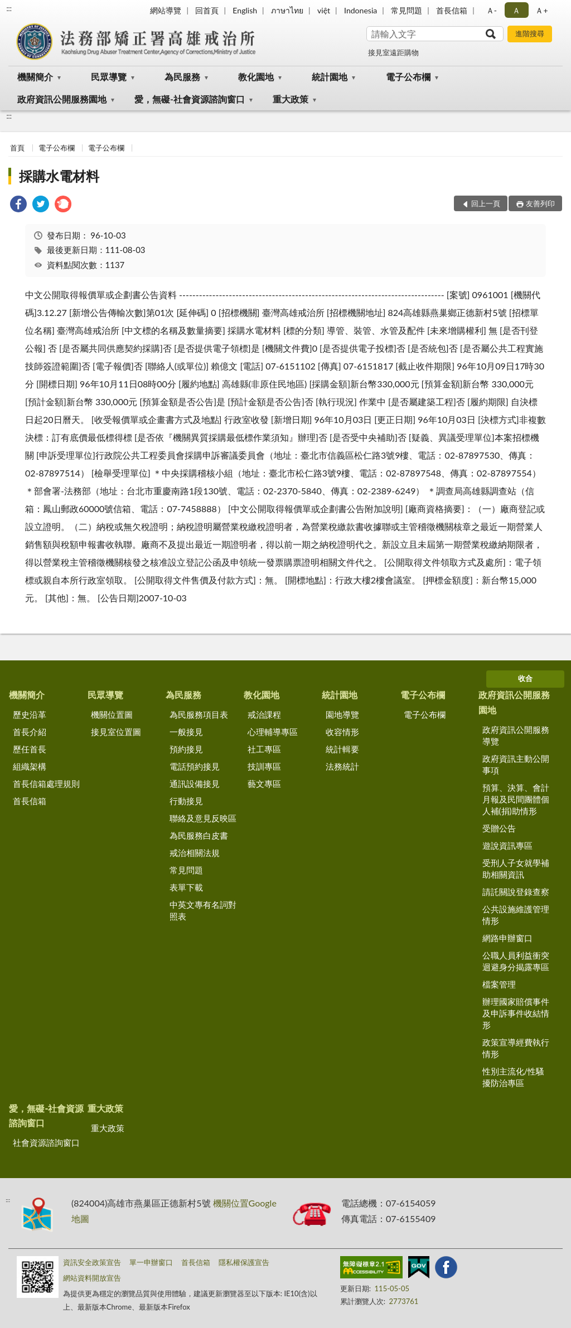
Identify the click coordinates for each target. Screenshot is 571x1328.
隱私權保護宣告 (244, 1262)
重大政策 (290, 99)
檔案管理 (499, 984)
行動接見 (186, 801)
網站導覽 (165, 10)
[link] (18, 205)
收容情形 (342, 732)
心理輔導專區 (273, 732)
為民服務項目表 (199, 714)
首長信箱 (451, 10)
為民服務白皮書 (199, 835)
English (245, 10)
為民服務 (182, 76)
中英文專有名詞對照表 (203, 910)
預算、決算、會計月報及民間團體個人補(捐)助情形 (515, 799)
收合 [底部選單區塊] (525, 678)
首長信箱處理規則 (46, 784)
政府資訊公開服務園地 (62, 99)
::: (9, 8)
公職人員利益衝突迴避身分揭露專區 (515, 961)
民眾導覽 (109, 76)
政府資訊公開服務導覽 (515, 735)
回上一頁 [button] (485, 203)
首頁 (17, 147)
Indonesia (360, 10)
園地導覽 (342, 714)
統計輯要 (342, 749)
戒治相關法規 (195, 853)
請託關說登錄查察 (515, 892)
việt (323, 10)
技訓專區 (264, 766)
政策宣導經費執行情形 (515, 1048)
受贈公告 (499, 828)
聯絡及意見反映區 (203, 818)
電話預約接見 (195, 766)
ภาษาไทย (287, 10)
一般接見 (186, 732)
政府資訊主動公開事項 (515, 764)
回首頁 (207, 10)
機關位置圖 (112, 714)
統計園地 (329, 76)
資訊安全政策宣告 (92, 1262)
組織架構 (29, 766)
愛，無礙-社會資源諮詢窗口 (189, 99)
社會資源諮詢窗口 (46, 1142)
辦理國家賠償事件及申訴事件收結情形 (515, 1013)
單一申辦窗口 (151, 1262)
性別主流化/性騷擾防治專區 (513, 1077)
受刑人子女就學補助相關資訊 (515, 868)
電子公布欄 (408, 76)
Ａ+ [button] (541, 10)
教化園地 (256, 76)
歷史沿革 (29, 714)
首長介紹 (29, 732)
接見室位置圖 (116, 732)
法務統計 (342, 766)
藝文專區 (264, 784)
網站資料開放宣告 (92, 1277)
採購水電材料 (59, 176)
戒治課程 (264, 714)
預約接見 (186, 749)
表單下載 (186, 887)
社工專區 (264, 749)
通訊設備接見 (195, 784)
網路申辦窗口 (507, 938)
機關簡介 (35, 76)
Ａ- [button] (491, 10)
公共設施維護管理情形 (515, 915)
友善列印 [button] (540, 203)
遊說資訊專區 (507, 845)
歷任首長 (29, 749)
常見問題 (406, 10)
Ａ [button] (516, 10)
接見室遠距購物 (393, 52)
